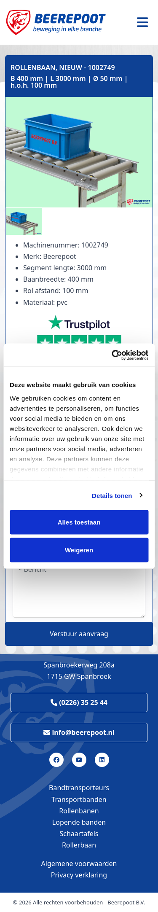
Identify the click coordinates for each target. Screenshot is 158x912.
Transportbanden (78, 799)
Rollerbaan (79, 845)
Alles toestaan (79, 522)
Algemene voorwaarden (79, 863)
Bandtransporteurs (79, 787)
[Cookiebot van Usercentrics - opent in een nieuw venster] (112, 355)
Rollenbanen (79, 810)
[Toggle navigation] (142, 22)
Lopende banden (79, 822)
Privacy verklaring (79, 875)
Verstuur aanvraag (79, 633)
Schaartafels (79, 833)
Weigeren (79, 549)
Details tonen (112, 495)
